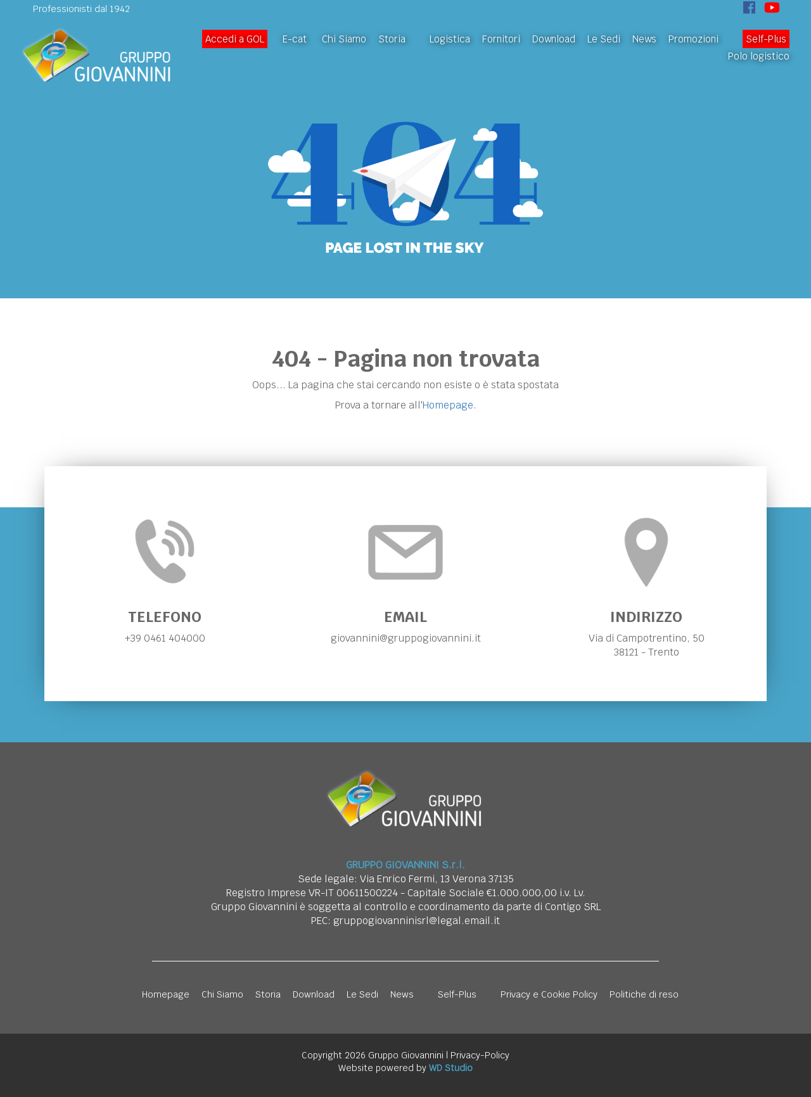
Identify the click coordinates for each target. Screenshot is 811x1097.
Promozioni (693, 39)
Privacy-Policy (479, 1055)
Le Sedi (603, 39)
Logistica (450, 39)
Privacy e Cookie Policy (549, 994)
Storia (392, 39)
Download (553, 39)
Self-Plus (766, 39)
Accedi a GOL (234, 39)
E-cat (295, 39)
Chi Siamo (344, 39)
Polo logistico (758, 56)
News (644, 39)
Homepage (448, 405)
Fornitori (501, 39)
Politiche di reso (644, 994)
